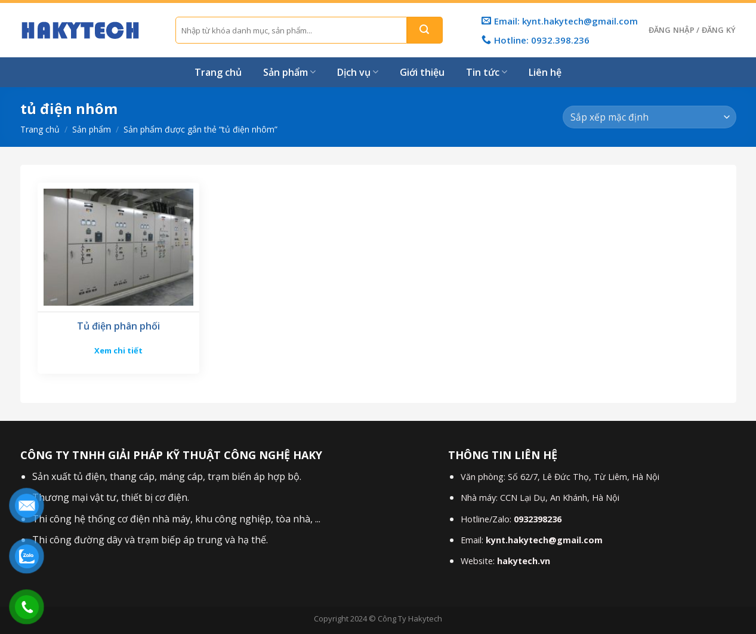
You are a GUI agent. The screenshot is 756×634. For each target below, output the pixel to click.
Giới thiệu (422, 72)
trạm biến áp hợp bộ (254, 476)
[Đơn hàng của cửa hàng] (649, 117)
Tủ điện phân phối (118, 326)
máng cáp (181, 476)
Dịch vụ (357, 72)
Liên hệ (545, 72)
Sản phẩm (289, 72)
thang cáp (132, 476)
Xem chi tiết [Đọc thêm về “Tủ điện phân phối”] (118, 350)
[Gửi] (425, 30)
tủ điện (88, 476)
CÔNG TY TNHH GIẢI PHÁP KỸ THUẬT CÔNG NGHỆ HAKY (171, 455)
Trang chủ (218, 72)
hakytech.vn (523, 561)
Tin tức (486, 72)
